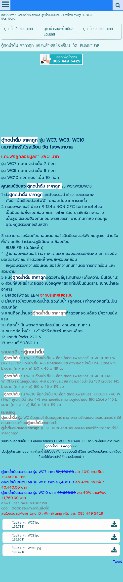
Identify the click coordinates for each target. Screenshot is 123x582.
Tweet (117, 561)
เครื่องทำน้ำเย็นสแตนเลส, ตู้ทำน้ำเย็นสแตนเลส (38, 15)
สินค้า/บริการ (7, 15)
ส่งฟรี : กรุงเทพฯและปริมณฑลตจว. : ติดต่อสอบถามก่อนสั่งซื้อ (25, 506)
